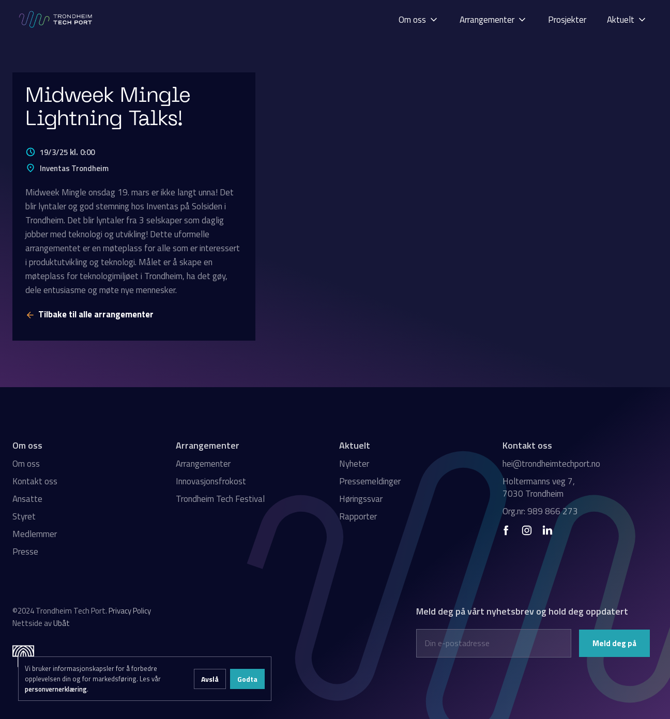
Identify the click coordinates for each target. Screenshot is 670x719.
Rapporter (358, 516)
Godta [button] (247, 679)
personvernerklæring (56, 689)
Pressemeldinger (370, 481)
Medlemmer (34, 534)
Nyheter (354, 463)
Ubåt (61, 623)
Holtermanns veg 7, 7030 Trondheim (538, 487)
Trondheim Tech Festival (220, 499)
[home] (56, 19)
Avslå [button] (210, 679)
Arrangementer (203, 463)
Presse (25, 551)
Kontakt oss (34, 481)
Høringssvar (361, 499)
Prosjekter (567, 19)
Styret (24, 516)
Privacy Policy (130, 611)
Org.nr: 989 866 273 (540, 511)
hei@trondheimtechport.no (551, 463)
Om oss (26, 463)
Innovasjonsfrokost (211, 481)
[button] (418, 19)
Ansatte (27, 499)
